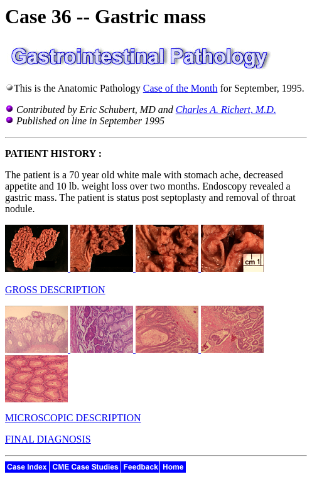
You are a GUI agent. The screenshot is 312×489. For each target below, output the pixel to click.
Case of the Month (180, 88)
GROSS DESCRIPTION (55, 289)
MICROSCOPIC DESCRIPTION (73, 417)
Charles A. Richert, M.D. (226, 109)
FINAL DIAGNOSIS (48, 439)
